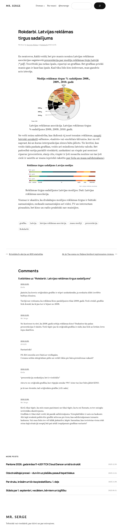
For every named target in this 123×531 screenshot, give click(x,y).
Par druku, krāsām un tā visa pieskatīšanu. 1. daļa (32, 481)
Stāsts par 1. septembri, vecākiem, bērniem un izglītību (36, 490)
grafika (23, 223)
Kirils (23, 287)
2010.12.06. (25, 399)
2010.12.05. (25, 284)
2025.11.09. (112, 482)
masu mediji (76, 223)
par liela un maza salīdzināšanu (84, 158)
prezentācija (91, 223)
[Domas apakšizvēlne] (44, 6)
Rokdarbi (44, 45)
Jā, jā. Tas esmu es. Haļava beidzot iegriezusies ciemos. (88, 254)
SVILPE (24, 344)
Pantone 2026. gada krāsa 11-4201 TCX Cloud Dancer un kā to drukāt (43, 464)
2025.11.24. (112, 473)
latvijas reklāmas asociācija (53, 223)
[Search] (100, 5)
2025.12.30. (112, 464)
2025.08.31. (112, 490)
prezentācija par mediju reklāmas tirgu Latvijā (71, 60)
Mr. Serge (13, 5)
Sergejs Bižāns (32, 45)
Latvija (33, 223)
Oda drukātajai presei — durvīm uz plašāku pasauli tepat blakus (40, 473)
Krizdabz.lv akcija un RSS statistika (26, 254)
